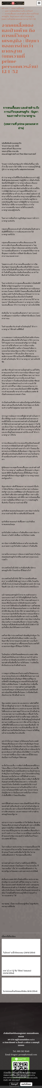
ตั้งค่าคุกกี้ (14, 1084)
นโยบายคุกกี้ (16, 1080)
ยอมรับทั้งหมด (26, 1084)
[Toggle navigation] (39, 3)
